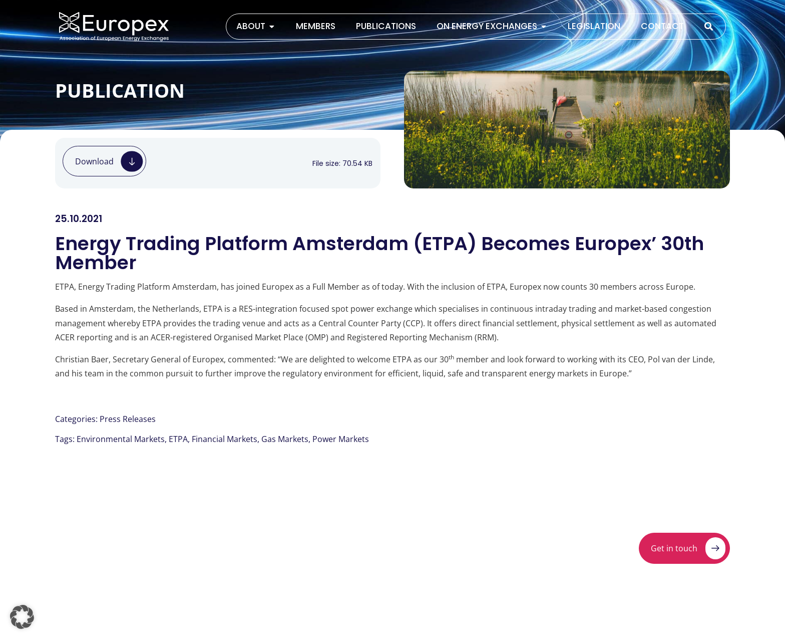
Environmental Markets (121, 439)
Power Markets (340, 439)
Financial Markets (224, 439)
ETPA (178, 439)
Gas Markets (284, 439)
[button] (22, 617)
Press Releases (128, 418)
